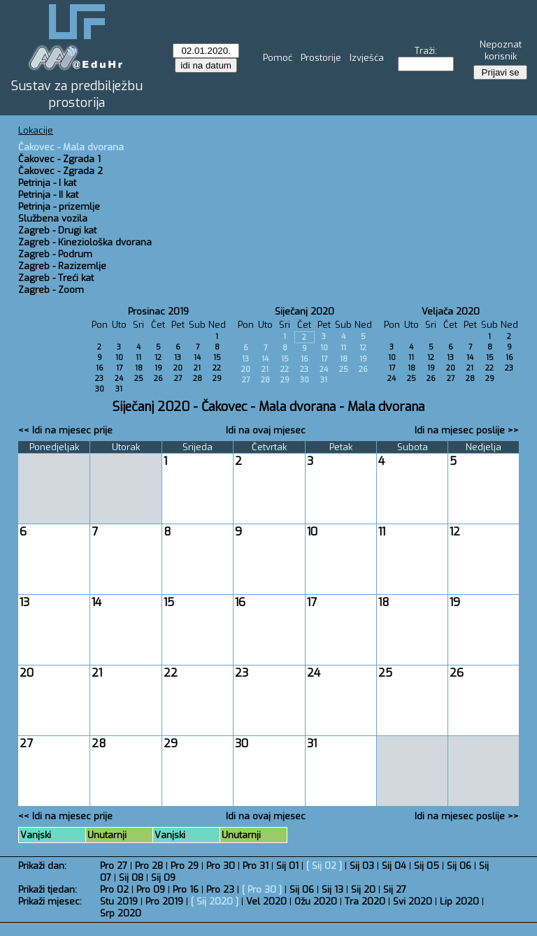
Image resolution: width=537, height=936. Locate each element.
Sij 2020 (214, 901)
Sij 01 (287, 866)
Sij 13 (332, 889)
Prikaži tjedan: (47, 889)
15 (217, 357)
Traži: (426, 51)
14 (197, 357)
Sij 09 (163, 878)
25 (138, 378)
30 (99, 389)
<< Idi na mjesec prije (65, 430)
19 (158, 368)
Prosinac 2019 (158, 311)
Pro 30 (220, 866)
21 (197, 368)
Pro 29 (185, 866)
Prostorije (321, 58)
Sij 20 (363, 889)
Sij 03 (362, 866)
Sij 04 (394, 866)
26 (158, 378)
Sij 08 (131, 878)
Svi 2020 (412, 901)
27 (178, 378)
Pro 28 (149, 866)
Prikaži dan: (42, 866)
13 (177, 357)
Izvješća (367, 58)
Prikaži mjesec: (50, 901)
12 (158, 357)
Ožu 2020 (315, 901)
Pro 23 (220, 889)
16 (99, 368)
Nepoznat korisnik (501, 50)
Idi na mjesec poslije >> (467, 430)
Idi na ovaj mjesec (266, 430)
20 (177, 368)
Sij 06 (459, 866)
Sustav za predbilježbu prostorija (77, 94)
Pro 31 (255, 866)
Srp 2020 (120, 913)
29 (217, 378)
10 (119, 357)
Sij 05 (426, 866)
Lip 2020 (459, 901)
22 (217, 368)
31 (118, 389)
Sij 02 (324, 866)
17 (119, 368)
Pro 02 (114, 889)
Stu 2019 (119, 901)
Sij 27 (394, 889)
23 (99, 378)
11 (138, 357)
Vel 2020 (266, 901)
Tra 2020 (365, 901)
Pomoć (277, 58)
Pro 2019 (164, 901)
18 (139, 368)
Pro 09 (150, 889)
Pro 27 (113, 866)
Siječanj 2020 (304, 311)
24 (119, 378)
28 (197, 378)
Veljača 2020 (451, 311)
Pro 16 (186, 889)
